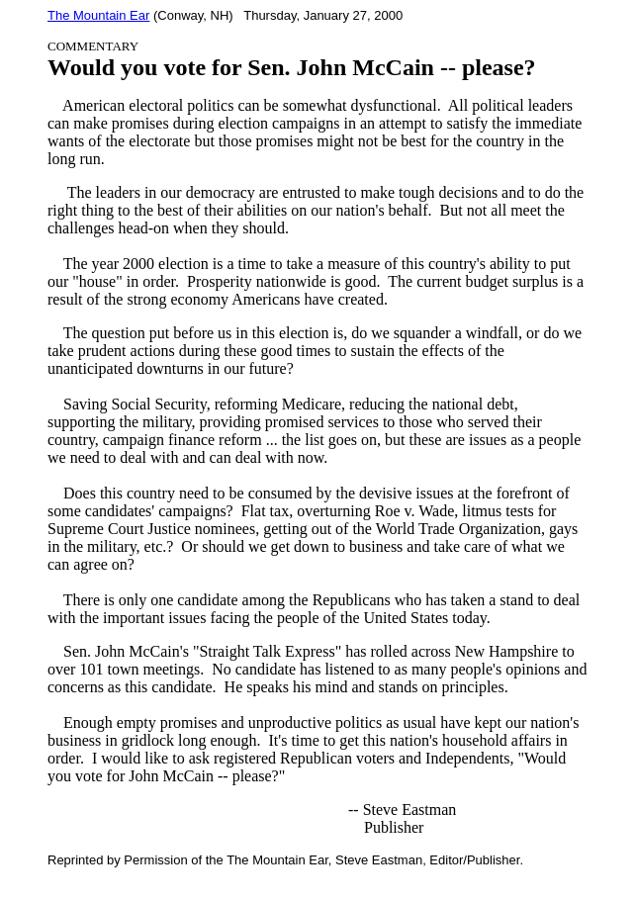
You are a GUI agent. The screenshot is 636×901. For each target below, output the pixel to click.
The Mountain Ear (98, 15)
